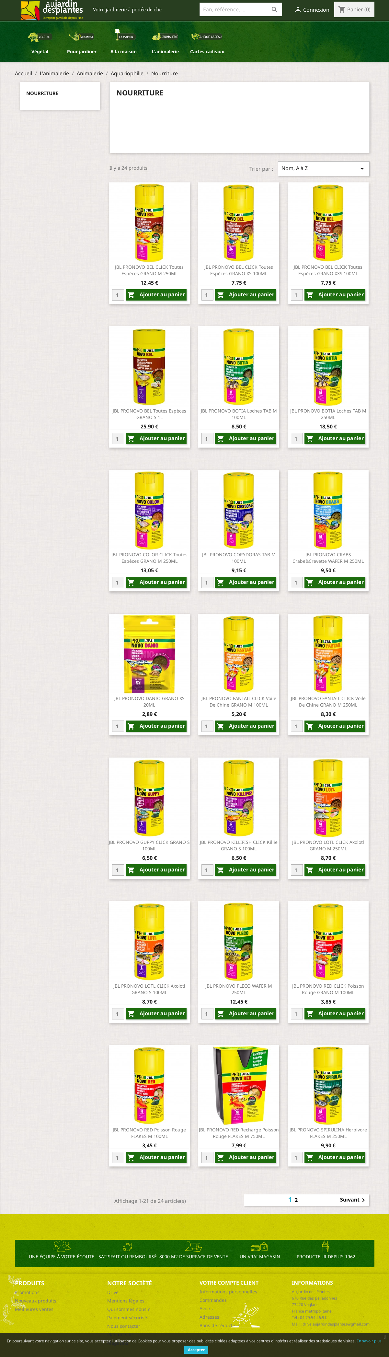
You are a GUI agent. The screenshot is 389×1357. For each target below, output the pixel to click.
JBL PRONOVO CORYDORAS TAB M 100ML (239, 557)
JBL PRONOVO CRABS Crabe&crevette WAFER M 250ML (328, 557)
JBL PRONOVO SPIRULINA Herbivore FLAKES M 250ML (328, 1133)
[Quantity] (118, 295)
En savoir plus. (370, 1341)
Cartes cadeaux (207, 51)
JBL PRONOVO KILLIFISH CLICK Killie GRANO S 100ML (239, 845)
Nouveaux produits (35, 1301)
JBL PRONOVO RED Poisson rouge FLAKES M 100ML (149, 1133)
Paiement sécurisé (127, 1317)
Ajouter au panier (156, 295)
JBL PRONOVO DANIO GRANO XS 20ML (149, 701)
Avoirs (206, 1308)
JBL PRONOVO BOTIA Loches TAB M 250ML (328, 414)
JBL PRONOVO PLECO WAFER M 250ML (238, 989)
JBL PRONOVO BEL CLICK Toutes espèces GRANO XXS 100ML (328, 270)
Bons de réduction (219, 1325)
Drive (113, 1292)
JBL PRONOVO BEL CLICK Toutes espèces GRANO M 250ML (149, 270)
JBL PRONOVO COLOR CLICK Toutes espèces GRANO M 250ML (149, 557)
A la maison (123, 51)
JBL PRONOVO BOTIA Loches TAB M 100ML (239, 414)
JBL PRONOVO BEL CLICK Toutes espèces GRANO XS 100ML (238, 270)
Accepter (196, 1349)
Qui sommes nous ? (128, 1309)
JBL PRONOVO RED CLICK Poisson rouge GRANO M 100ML (328, 989)
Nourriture (42, 93)
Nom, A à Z (323, 169)
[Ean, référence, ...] (241, 9)
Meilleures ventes (34, 1309)
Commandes (213, 1300)
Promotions (27, 1292)
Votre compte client (229, 1282)
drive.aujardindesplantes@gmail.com (336, 1324)
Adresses (209, 1317)
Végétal (39, 51)
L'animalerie (165, 51)
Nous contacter (123, 1326)
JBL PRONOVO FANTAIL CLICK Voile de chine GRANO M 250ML (328, 701)
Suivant (353, 1200)
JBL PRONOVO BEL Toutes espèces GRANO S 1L (149, 414)
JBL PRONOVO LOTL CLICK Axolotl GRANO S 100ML (149, 989)
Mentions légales (125, 1301)
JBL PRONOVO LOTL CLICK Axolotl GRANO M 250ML (328, 845)
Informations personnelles (228, 1292)
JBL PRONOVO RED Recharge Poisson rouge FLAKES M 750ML (239, 1133)
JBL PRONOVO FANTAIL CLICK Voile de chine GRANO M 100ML (238, 701)
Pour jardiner (82, 51)
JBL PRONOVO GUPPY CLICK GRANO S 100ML (149, 845)
